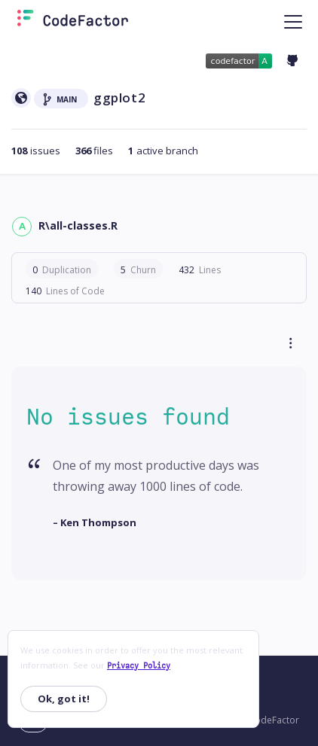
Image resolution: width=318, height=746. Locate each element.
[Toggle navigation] (293, 21)
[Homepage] (72, 21)
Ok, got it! (64, 698)
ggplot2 (119, 97)
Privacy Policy (138, 666)
